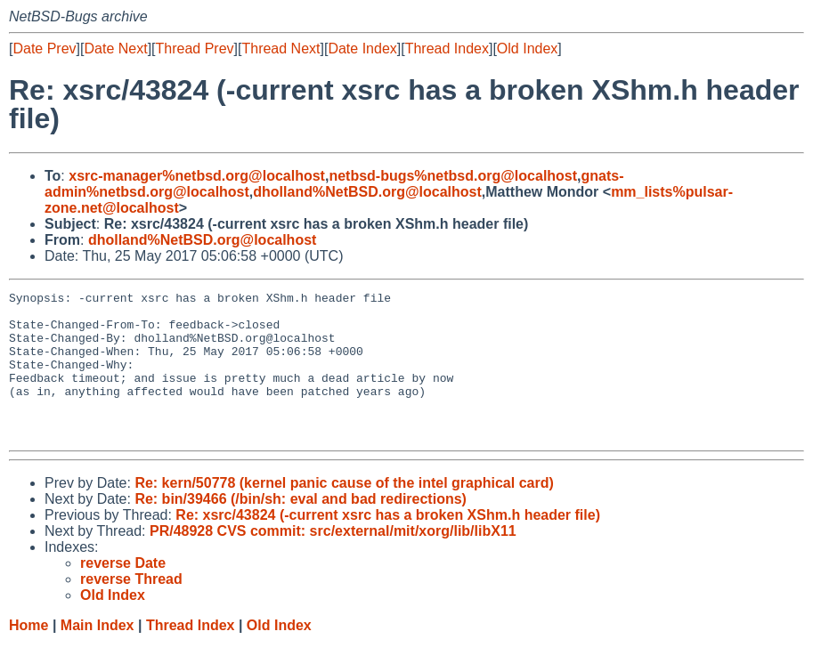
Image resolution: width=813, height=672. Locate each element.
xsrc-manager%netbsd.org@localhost (197, 175)
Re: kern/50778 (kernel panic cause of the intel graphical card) (343, 512)
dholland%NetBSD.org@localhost (367, 191)
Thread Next (280, 48)
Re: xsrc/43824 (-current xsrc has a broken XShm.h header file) (387, 544)
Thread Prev (195, 48)
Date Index (362, 48)
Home (28, 654)
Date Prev (44, 48)
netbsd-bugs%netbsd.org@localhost (453, 175)
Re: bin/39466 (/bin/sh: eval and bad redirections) (300, 528)
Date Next (115, 48)
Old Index (527, 48)
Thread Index (447, 48)
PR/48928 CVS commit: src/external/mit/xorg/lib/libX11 (333, 560)
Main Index (97, 654)
